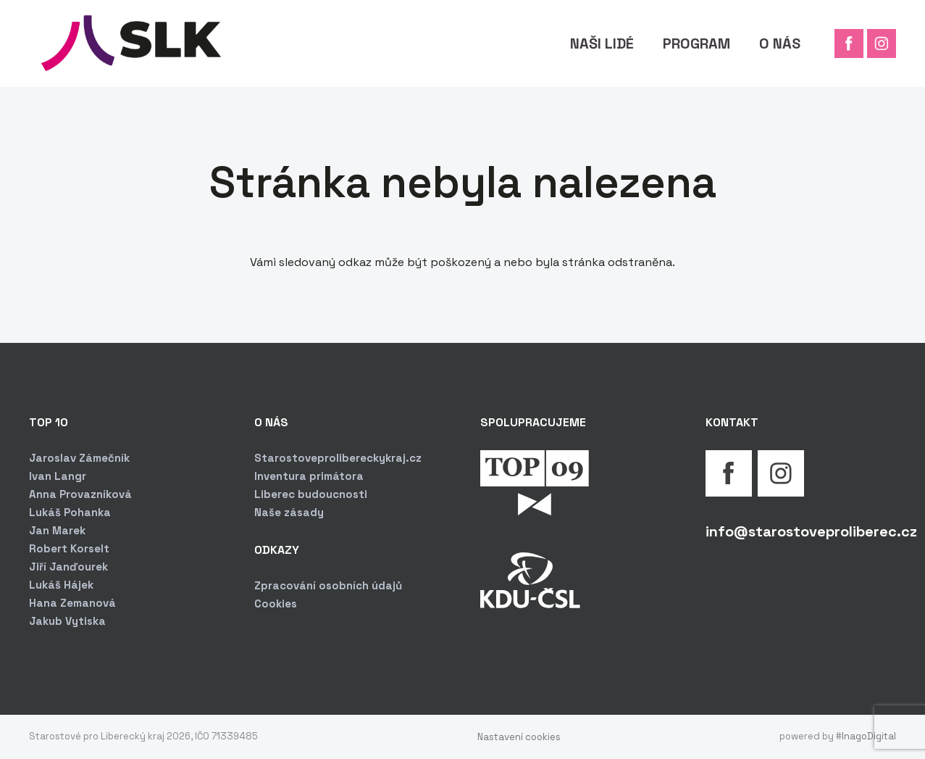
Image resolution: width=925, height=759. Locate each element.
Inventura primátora (309, 476)
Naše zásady (289, 512)
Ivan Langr (57, 476)
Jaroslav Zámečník (79, 458)
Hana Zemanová (72, 603)
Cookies (275, 603)
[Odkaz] (127, 43)
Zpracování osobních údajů (328, 585)
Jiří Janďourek (68, 566)
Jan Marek (57, 530)
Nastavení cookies (519, 737)
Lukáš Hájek (61, 585)
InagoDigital (869, 736)
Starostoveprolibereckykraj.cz (338, 458)
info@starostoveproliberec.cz (811, 531)
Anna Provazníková (80, 494)
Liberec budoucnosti (310, 494)
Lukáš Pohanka (70, 512)
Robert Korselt (69, 548)
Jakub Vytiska (67, 621)
